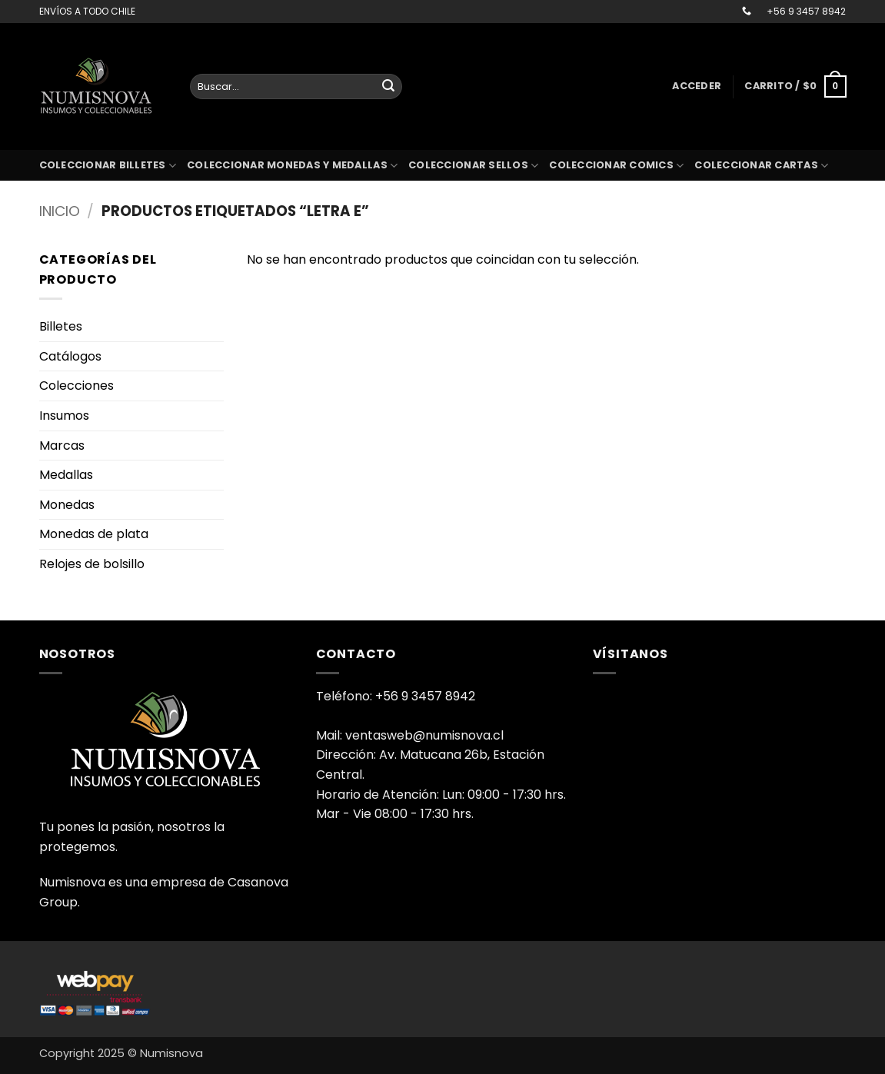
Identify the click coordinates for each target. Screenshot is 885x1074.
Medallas (66, 475)
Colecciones (76, 385)
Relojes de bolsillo (92, 564)
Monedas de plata (93, 534)
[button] (696, 86)
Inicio (59, 211)
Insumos (64, 415)
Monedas (67, 505)
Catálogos (70, 356)
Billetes (60, 326)
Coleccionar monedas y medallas (292, 165)
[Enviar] (388, 87)
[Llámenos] (746, 11)
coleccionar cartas (761, 165)
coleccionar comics (616, 165)
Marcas (62, 445)
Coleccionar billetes (108, 165)
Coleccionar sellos (473, 165)
